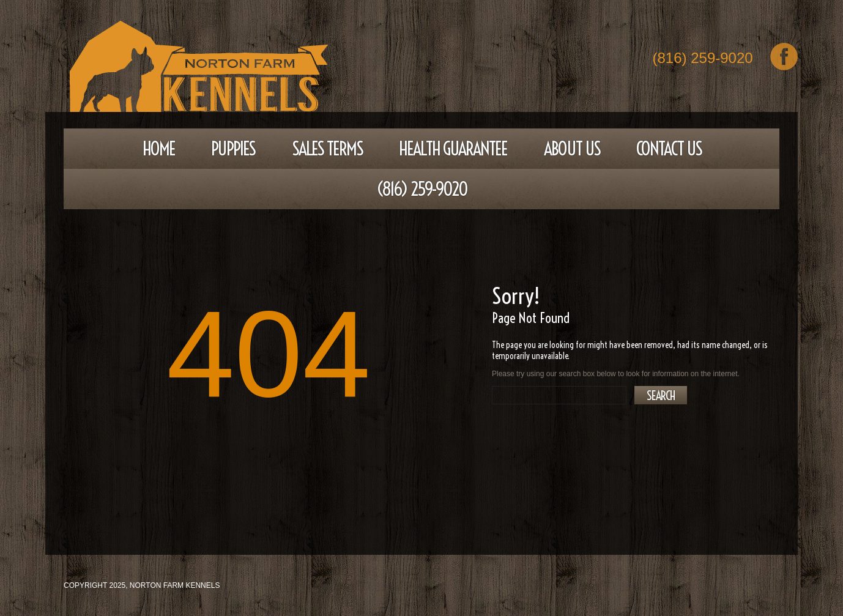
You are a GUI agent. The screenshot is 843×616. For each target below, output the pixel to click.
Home (159, 148)
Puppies (233, 148)
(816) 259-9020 (703, 59)
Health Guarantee (453, 148)
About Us (572, 148)
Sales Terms (327, 148)
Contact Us (669, 148)
